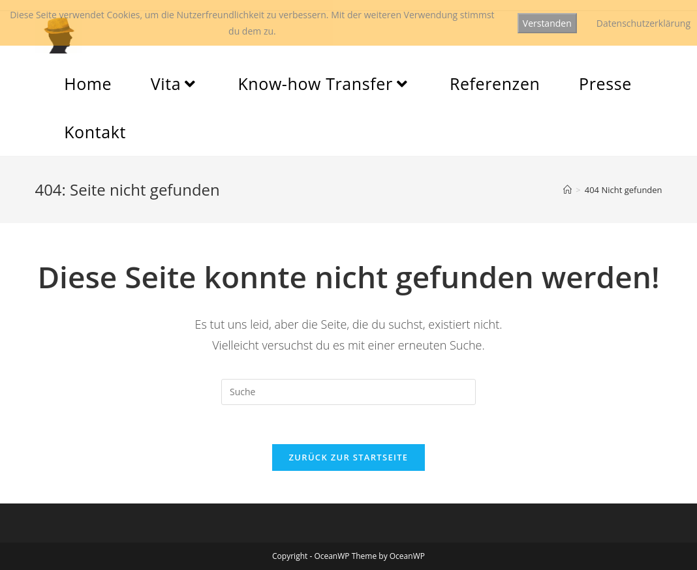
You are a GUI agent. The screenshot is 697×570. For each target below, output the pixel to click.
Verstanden (547, 23)
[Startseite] (567, 190)
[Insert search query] (348, 392)
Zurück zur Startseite (349, 457)
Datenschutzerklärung (643, 23)
